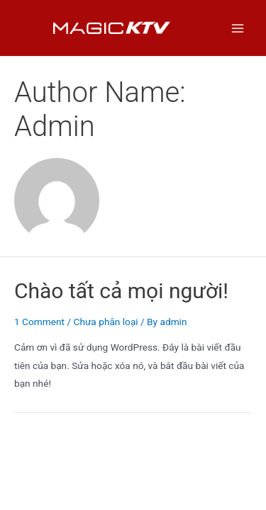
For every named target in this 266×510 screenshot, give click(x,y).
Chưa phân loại (105, 321)
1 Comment (39, 321)
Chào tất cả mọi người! (121, 290)
